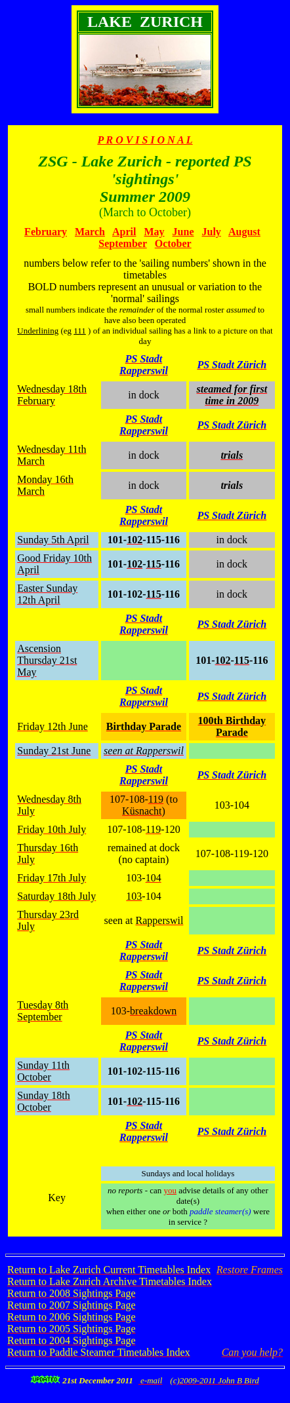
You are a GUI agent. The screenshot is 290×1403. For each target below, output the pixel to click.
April (124, 231)
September (122, 243)
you (170, 1190)
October (173, 243)
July (211, 231)
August (244, 231)
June (183, 231)
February (45, 231)
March (90, 231)
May (154, 231)
